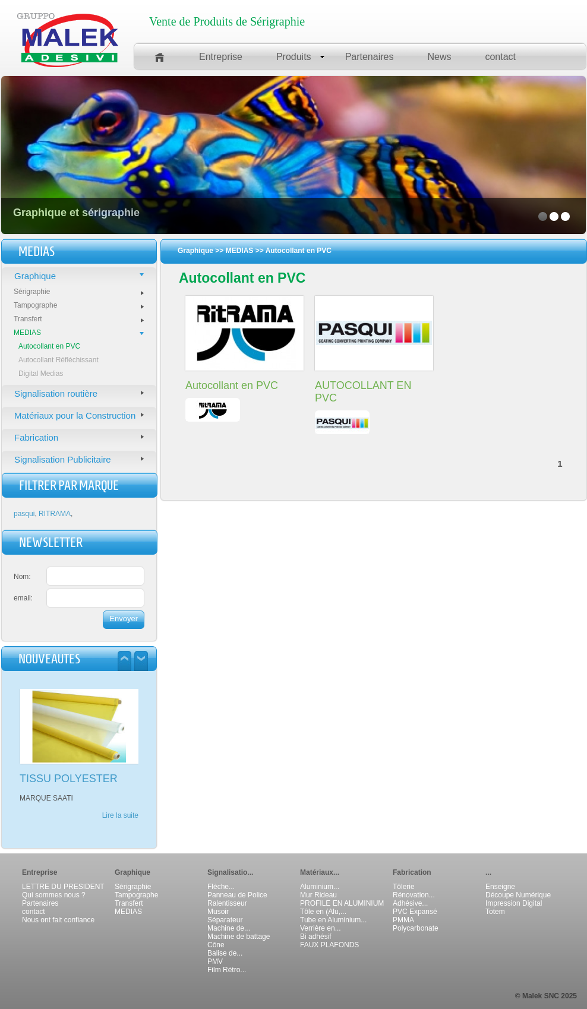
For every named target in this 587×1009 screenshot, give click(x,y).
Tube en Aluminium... (333, 920)
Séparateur (224, 920)
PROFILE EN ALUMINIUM (342, 903)
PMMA (403, 920)
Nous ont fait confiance (58, 920)
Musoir (218, 911)
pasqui (24, 514)
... (488, 872)
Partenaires (369, 57)
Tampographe (79, 305)
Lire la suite (120, 815)
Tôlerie (404, 887)
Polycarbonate (415, 928)
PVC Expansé (415, 911)
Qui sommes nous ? (54, 895)
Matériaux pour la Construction (79, 415)
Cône (216, 945)
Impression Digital (513, 903)
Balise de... (224, 953)
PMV (215, 961)
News (439, 57)
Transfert (79, 319)
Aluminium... (319, 887)
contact (500, 57)
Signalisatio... (230, 872)
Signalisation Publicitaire (79, 459)
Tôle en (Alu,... (323, 911)
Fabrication (79, 437)
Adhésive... (410, 903)
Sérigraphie (79, 291)
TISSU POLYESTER (69, 779)
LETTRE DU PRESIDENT (63, 887)
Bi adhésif (316, 936)
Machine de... (228, 928)
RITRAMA (55, 514)
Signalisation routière (79, 393)
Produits (300, 57)
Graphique (79, 276)
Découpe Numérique (518, 895)
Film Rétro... (226, 970)
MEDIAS (79, 332)
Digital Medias (40, 373)
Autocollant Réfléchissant (58, 360)
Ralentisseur (227, 903)
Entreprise (220, 57)
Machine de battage (238, 936)
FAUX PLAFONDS (329, 945)
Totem (495, 911)
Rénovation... (414, 895)
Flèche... (221, 887)
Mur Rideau (318, 895)
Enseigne (500, 887)
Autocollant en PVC (49, 346)
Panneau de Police (237, 895)
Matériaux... (319, 872)
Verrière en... (320, 928)
